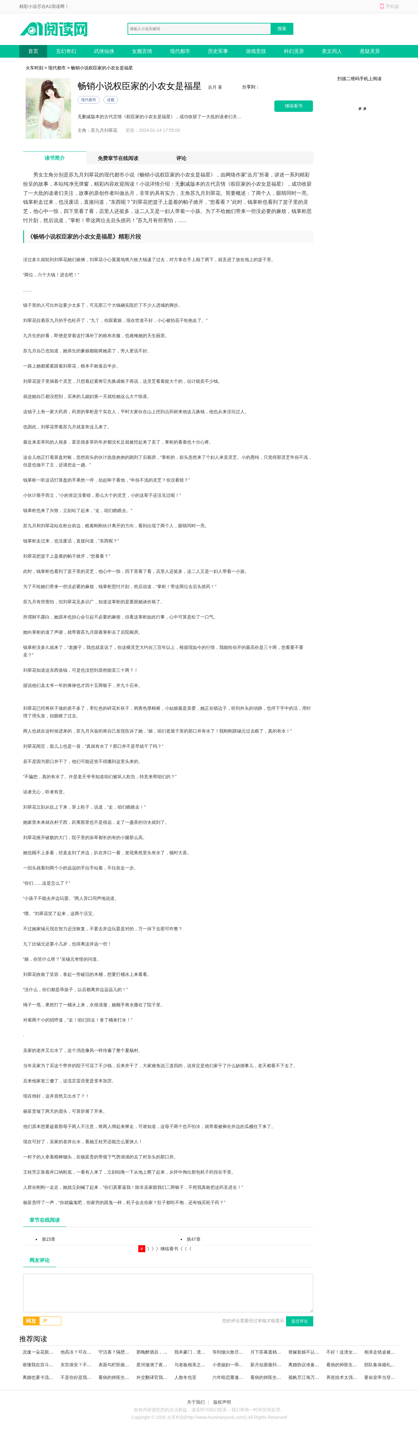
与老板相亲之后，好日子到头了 (205, 1364)
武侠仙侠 (104, 51)
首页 (33, 51)
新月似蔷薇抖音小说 (270, 1364)
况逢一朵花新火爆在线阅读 (49, 1352)
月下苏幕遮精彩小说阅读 (274, 1352)
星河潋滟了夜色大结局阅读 (163, 1364)
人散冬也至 (185, 1377)
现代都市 (180, 51)
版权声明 (222, 1402)
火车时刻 (34, 67)
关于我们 (196, 1402)
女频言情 (142, 51)
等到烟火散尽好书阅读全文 (238, 1352)
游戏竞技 (256, 51)
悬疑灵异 (370, 51)
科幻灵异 (294, 51)
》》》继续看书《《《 (169, 1248)
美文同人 (332, 51)
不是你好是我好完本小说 (84, 1377)
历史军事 (218, 51)
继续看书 (294, 106)
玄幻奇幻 (66, 51)
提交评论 (299, 1321)
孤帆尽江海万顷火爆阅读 (312, 1377)
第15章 (49, 1239)
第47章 (194, 1239)
